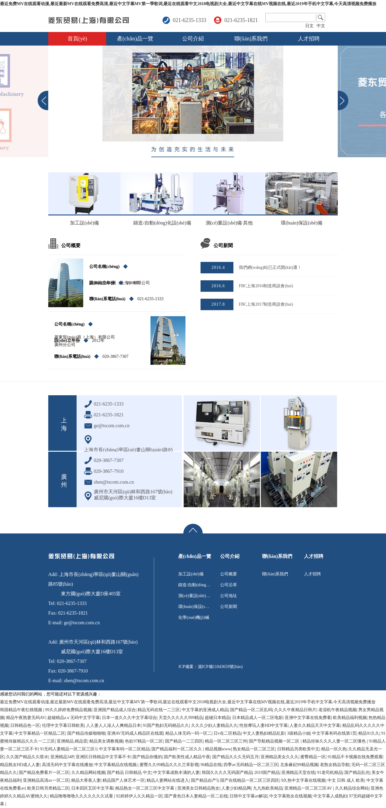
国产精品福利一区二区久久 (177, 749)
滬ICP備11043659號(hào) (220, 666)
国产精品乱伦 (357, 772)
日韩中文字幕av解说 (248, 796)
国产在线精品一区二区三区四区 (249, 780)
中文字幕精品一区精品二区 (39, 733)
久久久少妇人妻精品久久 (214, 725)
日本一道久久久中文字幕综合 (129, 717)
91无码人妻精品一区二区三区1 (68, 749)
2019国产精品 (267, 772)
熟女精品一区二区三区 (254, 749)
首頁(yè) (77, 39)
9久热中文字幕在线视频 (303, 780)
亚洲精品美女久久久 (280, 757)
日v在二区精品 (227, 733)
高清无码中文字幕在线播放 (67, 764)
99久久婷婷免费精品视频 (68, 710)
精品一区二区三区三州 (226, 741)
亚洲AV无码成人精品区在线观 (135, 733)
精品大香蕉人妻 (86, 780)
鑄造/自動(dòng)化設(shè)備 (158, 225)
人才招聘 (309, 39)
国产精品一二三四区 (184, 741)
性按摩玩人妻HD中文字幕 (263, 725)
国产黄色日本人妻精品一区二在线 (196, 796)
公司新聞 (228, 606)
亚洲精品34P (62, 757)
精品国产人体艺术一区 (124, 780)
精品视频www (218, 749)
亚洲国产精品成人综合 (114, 710)
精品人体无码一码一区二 (188, 733)
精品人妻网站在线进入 (168, 780)
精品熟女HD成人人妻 (20, 764)
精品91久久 (368, 733)
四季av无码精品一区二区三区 (250, 764)
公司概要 (228, 574)
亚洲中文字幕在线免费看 (308, 717)
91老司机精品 (330, 772)
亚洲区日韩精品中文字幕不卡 (103, 757)
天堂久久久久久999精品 (181, 717)
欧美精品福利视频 (350, 717)
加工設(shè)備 (84, 222)
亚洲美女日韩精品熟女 (198, 788)
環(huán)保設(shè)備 (301, 222)
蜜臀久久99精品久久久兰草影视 (169, 764)
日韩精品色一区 (25, 725)
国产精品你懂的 (147, 757)
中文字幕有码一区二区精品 (124, 749)
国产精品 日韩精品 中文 (129, 772)
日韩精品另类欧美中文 (298, 749)
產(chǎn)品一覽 (135, 39)
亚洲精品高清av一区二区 (46, 780)
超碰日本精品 (217, 717)
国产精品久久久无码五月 (235, 757)
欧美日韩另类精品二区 (48, 788)
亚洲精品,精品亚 (72, 741)
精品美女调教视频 (106, 741)
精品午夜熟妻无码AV (25, 717)
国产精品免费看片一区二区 (44, 772)
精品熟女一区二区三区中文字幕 (145, 788)
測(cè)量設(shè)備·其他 (229, 222)
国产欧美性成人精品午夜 (187, 757)
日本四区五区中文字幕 (92, 788)
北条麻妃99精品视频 (299, 764)
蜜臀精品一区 (313, 757)
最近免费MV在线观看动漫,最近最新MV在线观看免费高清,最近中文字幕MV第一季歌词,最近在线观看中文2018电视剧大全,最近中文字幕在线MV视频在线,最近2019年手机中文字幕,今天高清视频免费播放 (188, 4)
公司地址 (228, 595)
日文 (309, 26)
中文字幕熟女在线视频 (290, 796)
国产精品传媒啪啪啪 (86, 733)
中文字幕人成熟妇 (330, 796)
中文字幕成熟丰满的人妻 (176, 772)
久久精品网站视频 (88, 772)
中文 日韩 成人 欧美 (346, 780)
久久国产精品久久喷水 (27, 757)
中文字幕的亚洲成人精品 (205, 710)
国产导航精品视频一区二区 (275, 741)
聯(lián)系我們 (251, 39)
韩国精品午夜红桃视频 (21, 710)
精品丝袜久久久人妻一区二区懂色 (334, 741)
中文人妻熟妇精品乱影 (264, 733)
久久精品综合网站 (352, 788)
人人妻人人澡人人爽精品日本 (113, 725)
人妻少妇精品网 (236, 788)
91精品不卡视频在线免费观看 (355, 757)
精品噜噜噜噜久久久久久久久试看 (82, 796)
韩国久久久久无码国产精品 (227, 772)
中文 (321, 26)
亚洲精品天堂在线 (298, 772)
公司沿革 (228, 585)
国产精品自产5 (204, 780)
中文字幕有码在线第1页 (334, 733)
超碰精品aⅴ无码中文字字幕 (73, 717)
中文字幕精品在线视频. (116, 764)
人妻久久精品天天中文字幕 (315, 725)
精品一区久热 (333, 749)
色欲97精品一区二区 (144, 741)
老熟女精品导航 (335, 764)
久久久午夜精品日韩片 (295, 710)
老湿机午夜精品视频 (337, 710)
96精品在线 (211, 764)
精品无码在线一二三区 (159, 710)
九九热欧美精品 (268, 788)
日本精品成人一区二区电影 (257, 717)
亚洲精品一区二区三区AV (308, 788)
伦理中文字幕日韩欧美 (63, 725)
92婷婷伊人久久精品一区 (139, 796)
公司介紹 (193, 39)
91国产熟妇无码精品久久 (166, 725)
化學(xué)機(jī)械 (193, 617)
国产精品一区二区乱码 (251, 710)
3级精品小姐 (298, 733)
